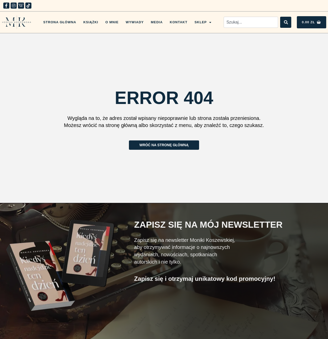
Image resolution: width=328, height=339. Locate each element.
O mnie (112, 22)
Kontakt (178, 22)
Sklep (203, 22)
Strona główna (59, 22)
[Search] (285, 22)
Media (157, 22)
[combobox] (251, 22)
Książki (90, 22)
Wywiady (135, 22)
